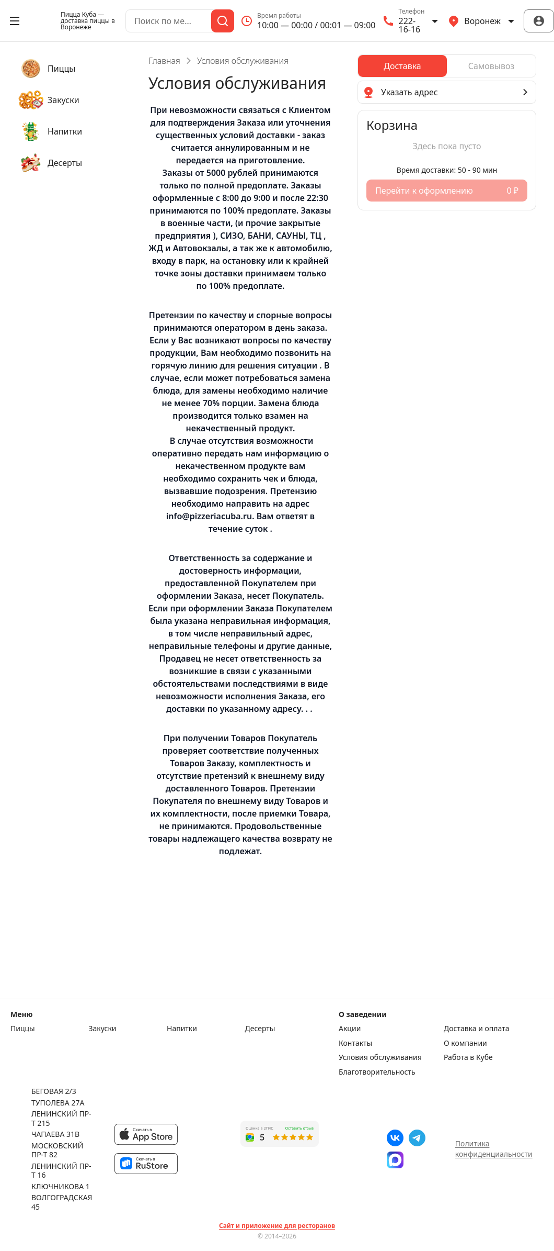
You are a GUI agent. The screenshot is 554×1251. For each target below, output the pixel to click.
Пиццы (22, 1028)
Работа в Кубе (468, 1057)
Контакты (355, 1043)
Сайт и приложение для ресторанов (277, 1226)
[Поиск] (222, 20)
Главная (164, 61)
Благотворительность (377, 1072)
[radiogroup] (446, 65)
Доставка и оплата (476, 1028)
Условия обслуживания (380, 1057)
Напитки (182, 1028)
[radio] (402, 66)
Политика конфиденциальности (494, 1148)
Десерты (260, 1028)
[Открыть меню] (14, 20)
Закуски (103, 1028)
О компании (465, 1043)
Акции (350, 1028)
